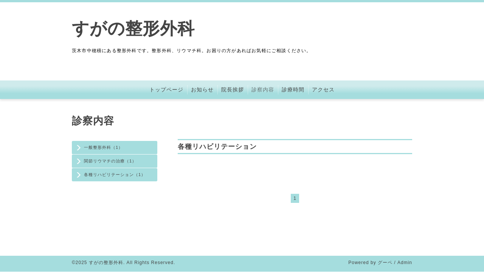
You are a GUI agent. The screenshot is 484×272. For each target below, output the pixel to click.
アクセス (323, 90)
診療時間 (293, 90)
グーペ (385, 262)
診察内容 (262, 90)
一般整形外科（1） (103, 147)
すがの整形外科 (133, 28)
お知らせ (202, 90)
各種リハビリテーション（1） (115, 174)
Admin (404, 262)
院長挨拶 (232, 90)
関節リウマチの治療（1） (110, 161)
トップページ (166, 90)
